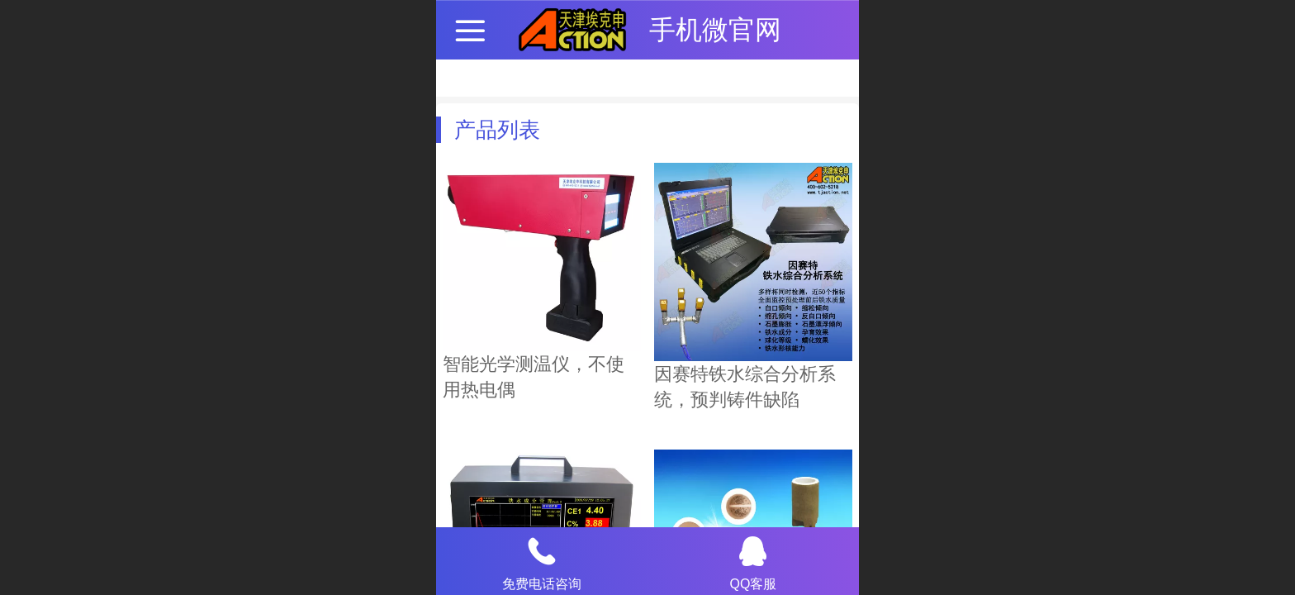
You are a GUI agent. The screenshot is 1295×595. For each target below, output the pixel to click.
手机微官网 (715, 30)
